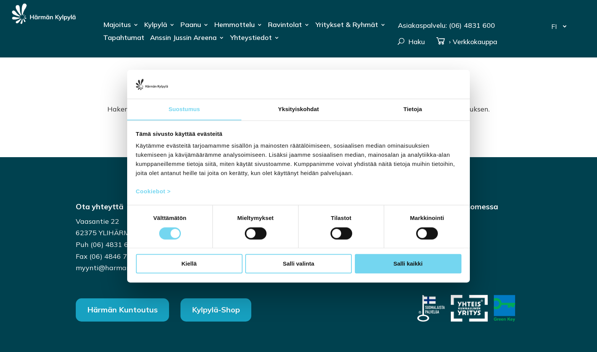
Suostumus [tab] (184, 109)
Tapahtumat (123, 38)
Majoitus (117, 25)
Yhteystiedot (251, 38)
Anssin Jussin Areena (183, 38)
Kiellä (188, 264)
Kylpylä (155, 25)
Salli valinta (298, 264)
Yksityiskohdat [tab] (298, 109)
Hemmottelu (234, 25)
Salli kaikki (408, 264)
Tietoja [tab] (413, 109)
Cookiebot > (153, 191)
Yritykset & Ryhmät (346, 25)
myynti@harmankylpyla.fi (117, 267)
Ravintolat (285, 25)
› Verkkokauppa (466, 41)
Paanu (190, 25)
